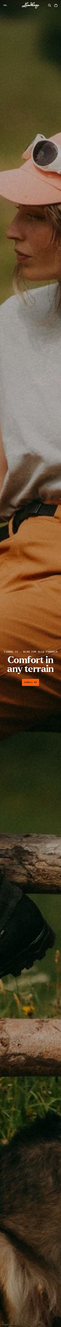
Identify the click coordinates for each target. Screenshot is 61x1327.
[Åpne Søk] (49, 5)
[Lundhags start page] (30, 5)
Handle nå (30, 682)
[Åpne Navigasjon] (5, 5)
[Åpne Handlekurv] (55, 5)
